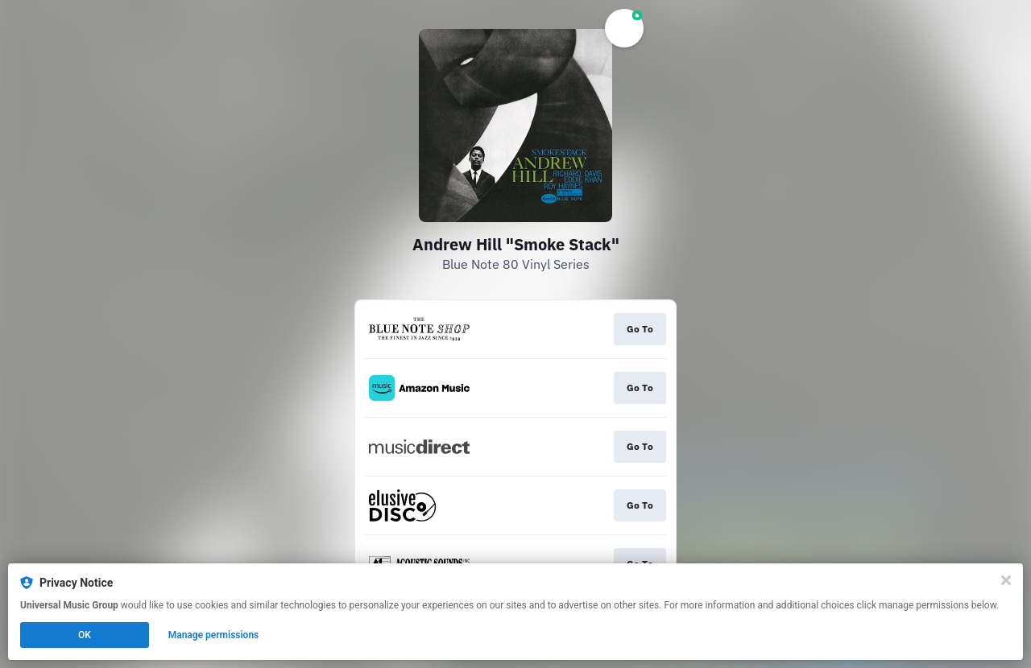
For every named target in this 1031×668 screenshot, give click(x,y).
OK (84, 635)
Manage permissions (213, 635)
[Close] (1006, 580)
